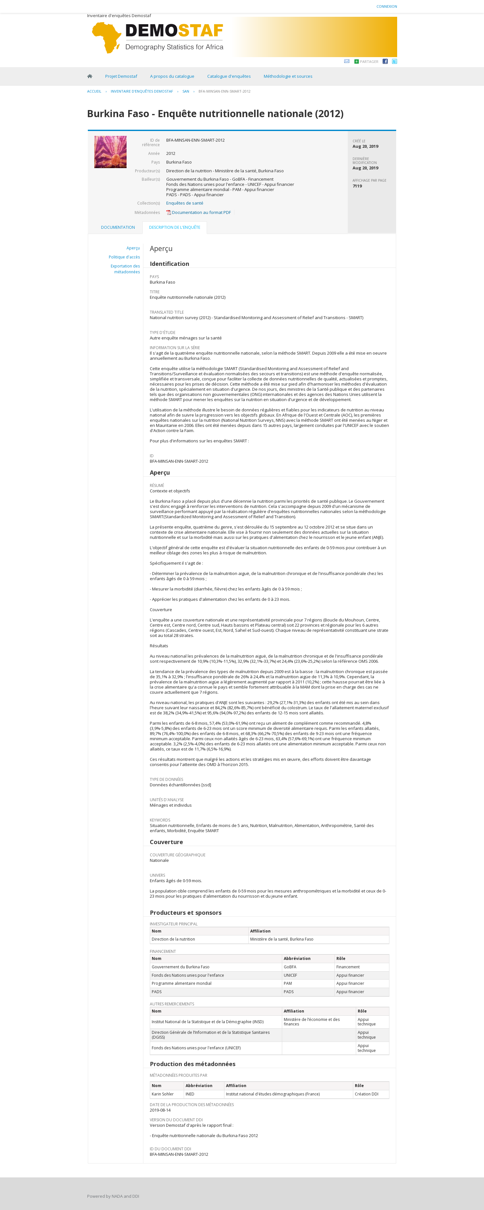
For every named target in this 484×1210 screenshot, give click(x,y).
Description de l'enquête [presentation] (174, 227)
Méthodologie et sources (288, 76)
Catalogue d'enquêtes (229, 76)
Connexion (386, 6)
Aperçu (133, 248)
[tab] (118, 227)
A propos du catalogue (172, 76)
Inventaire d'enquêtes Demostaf (142, 91)
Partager (369, 61)
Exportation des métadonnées (125, 269)
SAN (185, 91)
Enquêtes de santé (184, 203)
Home (89, 76)
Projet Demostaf (121, 76)
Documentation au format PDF (198, 212)
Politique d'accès (124, 257)
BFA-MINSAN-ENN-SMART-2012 (225, 91)
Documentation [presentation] (118, 227)
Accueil (94, 91)
